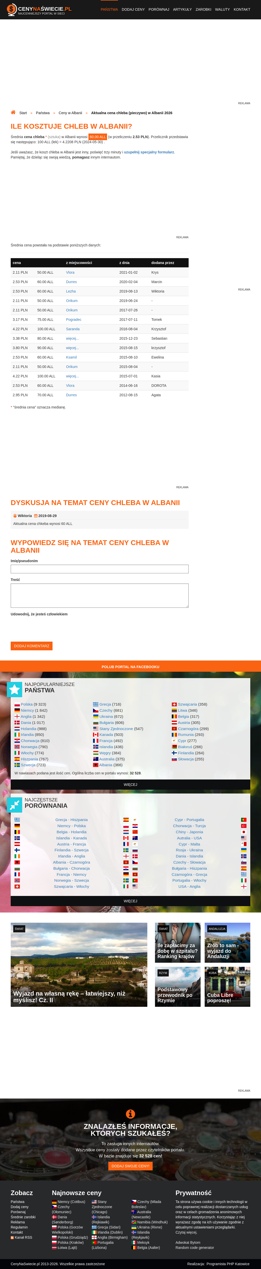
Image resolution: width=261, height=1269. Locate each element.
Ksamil (71, 357)
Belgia (183, 716)
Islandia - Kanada (71, 838)
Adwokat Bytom (188, 1242)
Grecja (105, 704)
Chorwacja (30, 740)
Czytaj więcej (186, 1232)
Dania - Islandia (189, 856)
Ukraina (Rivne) (149, 1227)
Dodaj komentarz (31, 646)
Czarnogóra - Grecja (189, 874)
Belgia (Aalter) (148, 1248)
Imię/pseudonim (24, 561)
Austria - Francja (71, 844)
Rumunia (186, 734)
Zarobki (203, 9)
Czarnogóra (188, 728)
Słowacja (186, 759)
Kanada (106, 734)
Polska (27, 704)
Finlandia (186, 753)
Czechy (105, 710)
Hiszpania (29, 759)
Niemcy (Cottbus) (71, 1202)
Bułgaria (106, 722)
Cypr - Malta (189, 844)
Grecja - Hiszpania (71, 819)
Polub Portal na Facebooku (130, 667)
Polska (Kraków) (71, 1242)
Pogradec (73, 320)
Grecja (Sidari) (109, 1227)
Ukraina (106, 716)
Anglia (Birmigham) (112, 1237)
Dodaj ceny (133, 9)
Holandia (28, 728)
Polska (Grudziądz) (73, 1237)
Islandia (106, 747)
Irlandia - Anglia (71, 856)
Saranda (73, 329)
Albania (105, 765)
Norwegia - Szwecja (71, 880)
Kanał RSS (23, 1237)
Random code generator (195, 1248)
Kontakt (242, 9)
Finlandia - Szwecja (71, 850)
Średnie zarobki (23, 1217)
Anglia (26, 716)
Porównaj (159, 9)
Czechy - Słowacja (189, 862)
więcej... (72, 338)
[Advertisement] (130, 65)
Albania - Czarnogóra (71, 862)
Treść (15, 580)
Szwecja (28, 765)
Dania (26, 722)
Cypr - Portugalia (189, 819)
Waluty (222, 9)
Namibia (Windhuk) (152, 1222)
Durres (71, 282)
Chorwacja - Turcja (189, 826)
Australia (106, 759)
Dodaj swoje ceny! (130, 1166)
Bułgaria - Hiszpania (189, 868)
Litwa (182, 710)
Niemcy (27, 710)
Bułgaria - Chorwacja (71, 868)
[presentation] (49, 628)
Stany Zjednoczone (116, 728)
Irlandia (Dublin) (110, 1232)
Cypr (182, 740)
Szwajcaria (187, 704)
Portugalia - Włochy (189, 880)
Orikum (71, 301)
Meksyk (143, 1242)
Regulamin (19, 1227)
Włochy (27, 753)
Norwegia (29, 747)
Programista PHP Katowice (228, 1264)
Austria (184, 722)
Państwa (109, 9)
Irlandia (27, 734)
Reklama (18, 1222)
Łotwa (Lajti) (67, 1248)
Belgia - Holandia (71, 832)
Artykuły (182, 9)
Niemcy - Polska (71, 826)
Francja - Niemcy (71, 874)
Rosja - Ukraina (189, 850)
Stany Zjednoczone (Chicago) (102, 1207)
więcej (130, 785)
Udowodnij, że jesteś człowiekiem (39, 614)
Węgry (105, 753)
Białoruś (185, 747)
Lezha (71, 291)
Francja (105, 740)
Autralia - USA (189, 838)
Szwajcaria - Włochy (71, 886)
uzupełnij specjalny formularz (149, 152)
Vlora (70, 272)
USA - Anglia (189, 886)
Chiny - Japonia (189, 832)
